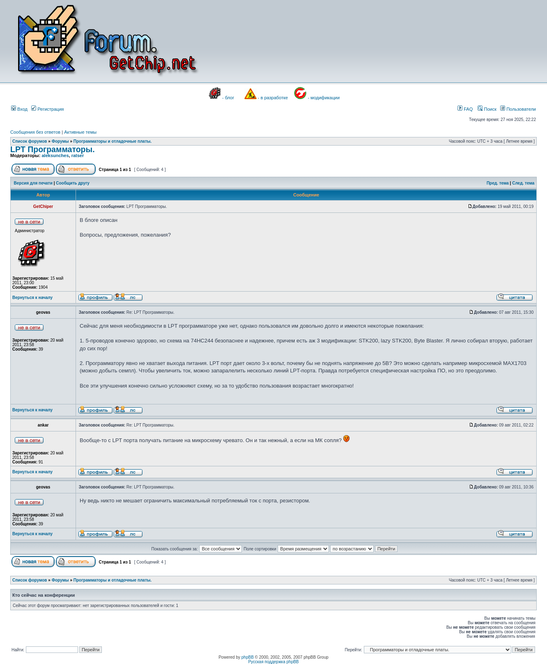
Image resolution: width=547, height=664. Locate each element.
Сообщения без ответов (35, 132)
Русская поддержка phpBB (273, 661)
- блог (228, 97)
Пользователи (518, 109)
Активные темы (80, 132)
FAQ (465, 109)
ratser (77, 155)
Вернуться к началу (32, 297)
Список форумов (29, 141)
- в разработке (273, 97)
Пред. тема (498, 183)
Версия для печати (33, 183)
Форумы (60, 141)
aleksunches (55, 155)
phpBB (247, 657)
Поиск (487, 109)
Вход (19, 109)
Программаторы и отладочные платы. (113, 141)
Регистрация (47, 109)
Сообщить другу (73, 183)
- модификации (324, 97)
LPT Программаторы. (52, 149)
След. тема (523, 183)
